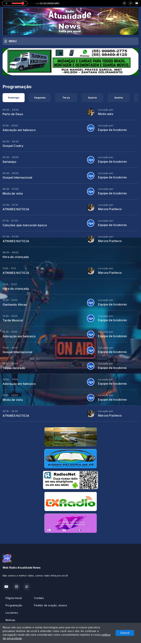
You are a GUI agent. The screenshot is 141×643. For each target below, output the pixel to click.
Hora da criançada (16, 257)
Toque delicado (14, 368)
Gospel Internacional (17, 177)
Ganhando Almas (15, 304)
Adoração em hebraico (19, 130)
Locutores (12, 612)
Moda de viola (13, 193)
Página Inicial (14, 598)
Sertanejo (9, 162)
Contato (39, 598)
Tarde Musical (13, 320)
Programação (14, 605)
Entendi (124, 632)
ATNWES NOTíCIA (16, 209)
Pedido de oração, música (50, 605)
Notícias (10, 620)
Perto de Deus (13, 114)
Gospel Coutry (13, 146)
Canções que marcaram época (25, 225)
